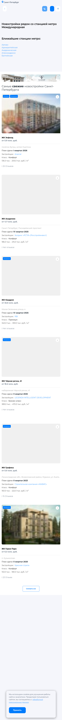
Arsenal (18, 154)
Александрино (8, 53)
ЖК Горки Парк (9, 549)
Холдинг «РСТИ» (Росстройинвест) (31, 235)
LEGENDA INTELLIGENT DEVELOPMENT (33, 398)
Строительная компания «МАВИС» (31, 484)
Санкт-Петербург (10, 2)
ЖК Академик (8, 219)
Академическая (9, 50)
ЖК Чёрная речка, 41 (12, 381)
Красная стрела (22, 565)
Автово (5, 45)
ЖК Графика (8, 468)
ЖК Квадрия (8, 300)
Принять (17, 710)
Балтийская (7, 56)
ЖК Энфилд (7, 138)
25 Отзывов (7, 166)
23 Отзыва (7, 577)
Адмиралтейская (10, 47)
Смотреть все (31, 589)
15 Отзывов (7, 496)
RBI (16, 316)
